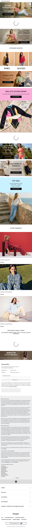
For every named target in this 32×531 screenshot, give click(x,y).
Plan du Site (24, 519)
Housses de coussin (4, 474)
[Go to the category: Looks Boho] (16, 10)
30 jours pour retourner (5, 1)
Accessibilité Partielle (9, 517)
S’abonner (16, 380)
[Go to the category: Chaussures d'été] (16, 168)
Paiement (16, 487)
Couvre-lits (3, 476)
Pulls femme (3, 466)
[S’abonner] (16, 380)
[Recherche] (30, 4)
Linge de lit (3, 472)
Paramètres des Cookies (6, 519)
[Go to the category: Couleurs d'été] (16, 151)
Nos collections (16, 497)
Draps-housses (4, 473)
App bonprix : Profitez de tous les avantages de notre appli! (16, 506)
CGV (2, 517)
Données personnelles (13, 386)
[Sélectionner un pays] (16, 523)
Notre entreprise (16, 501)
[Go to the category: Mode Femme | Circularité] (16, 37)
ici (18, 385)
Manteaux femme (4, 471)
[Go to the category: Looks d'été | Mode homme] (16, 79)
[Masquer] (16, 478)
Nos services (16, 492)
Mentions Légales (16, 519)
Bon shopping (8, 14)
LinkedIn (4, 448)
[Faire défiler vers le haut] (16, 482)
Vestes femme (3, 469)
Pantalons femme (4, 467)
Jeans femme (3, 468)
